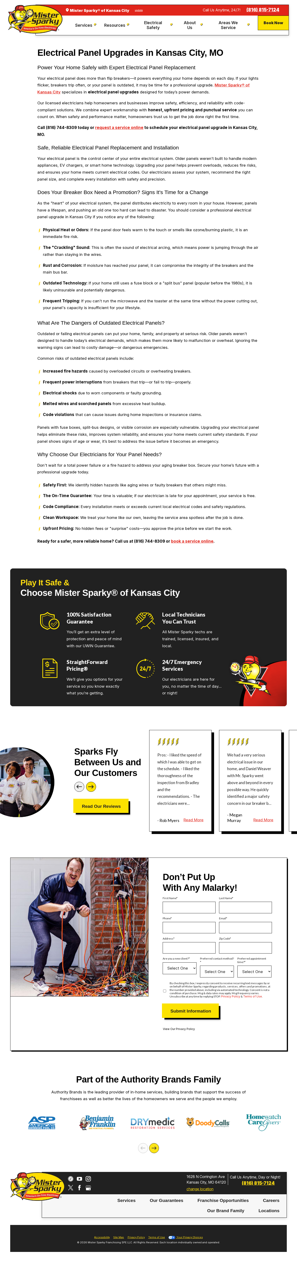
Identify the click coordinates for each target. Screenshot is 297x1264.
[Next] (91, 787)
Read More (193, 820)
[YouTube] (79, 1178)
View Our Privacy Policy (179, 1029)
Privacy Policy (230, 996)
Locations (268, 1210)
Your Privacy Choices (185, 1237)
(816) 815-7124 (262, 10)
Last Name (225, 898)
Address (168, 938)
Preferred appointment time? (251, 960)
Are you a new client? (176, 958)
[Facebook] (79, 1187)
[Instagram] (88, 1178)
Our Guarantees (166, 1200)
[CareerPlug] (70, 1178)
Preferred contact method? (217, 958)
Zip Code (224, 938)
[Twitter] (70, 1187)
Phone (167, 918)
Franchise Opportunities (223, 1200)
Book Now (273, 22)
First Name (169, 898)
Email (222, 918)
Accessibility (102, 1237)
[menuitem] (86, 25)
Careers (271, 1200)
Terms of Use (252, 996)
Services (126, 1200)
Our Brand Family (225, 1210)
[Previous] (79, 787)
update (139, 10)
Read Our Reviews (101, 806)
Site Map (118, 1237)
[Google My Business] (88, 1187)
